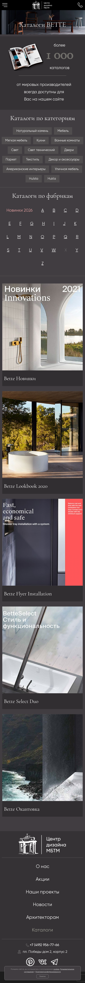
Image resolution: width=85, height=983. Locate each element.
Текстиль (32, 159)
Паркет (11, 159)
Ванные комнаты (67, 140)
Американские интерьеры (26, 169)
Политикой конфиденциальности (48, 972)
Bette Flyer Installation (28, 594)
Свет (14, 150)
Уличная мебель (67, 169)
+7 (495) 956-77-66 (44, 945)
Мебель (63, 131)
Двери (69, 150)
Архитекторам (42, 917)
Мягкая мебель (16, 140)
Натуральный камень (32, 131)
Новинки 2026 (19, 210)
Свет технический (41, 150)
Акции (42, 879)
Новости (42, 904)
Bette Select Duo (21, 701)
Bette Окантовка (22, 809)
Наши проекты (42, 892)
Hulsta (33, 178)
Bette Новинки (20, 378)
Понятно (42, 976)
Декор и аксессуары (64, 159)
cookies (56, 969)
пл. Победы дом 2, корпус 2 (45, 952)
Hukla (52, 178)
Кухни (41, 140)
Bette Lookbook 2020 (25, 486)
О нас (42, 866)
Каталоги (42, 930)
